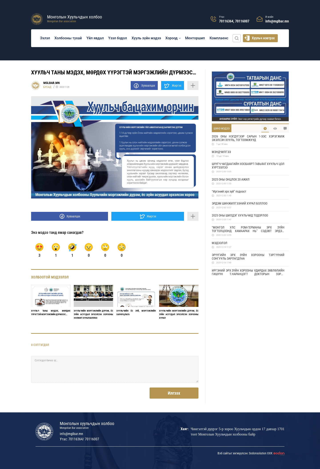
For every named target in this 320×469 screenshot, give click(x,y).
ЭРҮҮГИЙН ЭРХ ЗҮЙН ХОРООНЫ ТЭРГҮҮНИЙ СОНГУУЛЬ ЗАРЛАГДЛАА (248, 256)
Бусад (47, 87)
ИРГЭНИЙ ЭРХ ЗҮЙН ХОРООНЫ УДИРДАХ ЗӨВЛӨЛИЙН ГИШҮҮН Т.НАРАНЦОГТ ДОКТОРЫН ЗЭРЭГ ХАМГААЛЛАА (248, 272)
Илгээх (174, 393)
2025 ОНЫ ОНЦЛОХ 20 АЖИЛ (231, 179)
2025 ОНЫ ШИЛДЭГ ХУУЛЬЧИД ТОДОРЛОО (240, 215)
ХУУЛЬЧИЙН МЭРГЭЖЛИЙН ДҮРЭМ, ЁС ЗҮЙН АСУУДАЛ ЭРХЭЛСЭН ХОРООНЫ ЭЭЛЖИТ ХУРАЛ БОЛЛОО (93, 314)
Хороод (171, 38)
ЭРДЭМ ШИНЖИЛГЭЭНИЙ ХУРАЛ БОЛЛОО (239, 203)
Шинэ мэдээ (222, 128)
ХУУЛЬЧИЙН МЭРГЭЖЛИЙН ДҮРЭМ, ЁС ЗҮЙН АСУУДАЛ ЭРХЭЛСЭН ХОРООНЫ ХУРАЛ (178, 314)
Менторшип (195, 38)
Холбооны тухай (68, 38)
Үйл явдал (95, 38)
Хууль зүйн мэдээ (146, 38)
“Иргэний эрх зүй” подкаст (229, 191)
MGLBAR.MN (51, 82)
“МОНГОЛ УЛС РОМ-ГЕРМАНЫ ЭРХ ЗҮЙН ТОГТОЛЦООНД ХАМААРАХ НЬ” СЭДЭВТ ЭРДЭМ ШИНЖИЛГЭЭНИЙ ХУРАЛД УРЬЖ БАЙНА (248, 229)
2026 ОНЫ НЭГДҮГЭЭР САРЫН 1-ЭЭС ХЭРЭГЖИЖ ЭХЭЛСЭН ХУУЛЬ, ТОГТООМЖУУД (248, 138)
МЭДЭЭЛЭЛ (219, 243)
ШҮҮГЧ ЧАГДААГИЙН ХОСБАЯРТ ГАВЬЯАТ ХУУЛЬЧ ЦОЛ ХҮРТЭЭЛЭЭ (248, 165)
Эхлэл (45, 38)
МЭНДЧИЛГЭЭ (221, 152)
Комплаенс (219, 38)
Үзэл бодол (117, 38)
